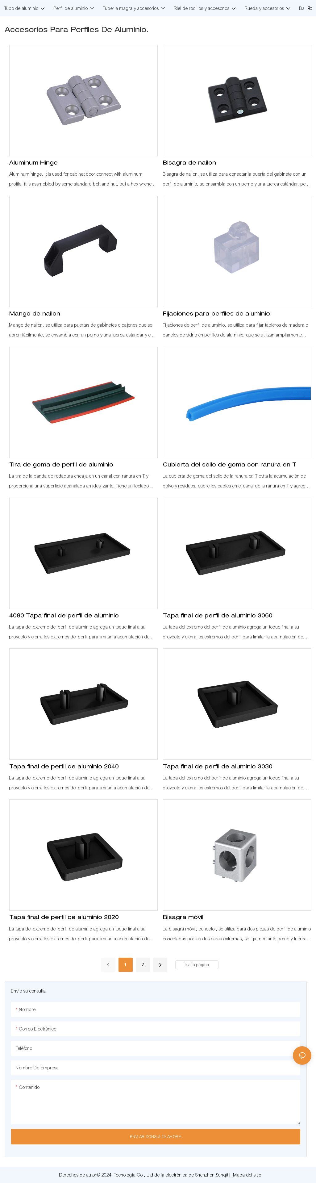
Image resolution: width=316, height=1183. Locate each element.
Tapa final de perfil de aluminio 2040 (64, 767)
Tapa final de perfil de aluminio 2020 (64, 918)
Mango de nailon (34, 314)
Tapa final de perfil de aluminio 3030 (217, 767)
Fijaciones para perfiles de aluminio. (217, 314)
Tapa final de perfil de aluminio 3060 (217, 616)
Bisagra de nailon (189, 163)
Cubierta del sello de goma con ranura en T (230, 465)
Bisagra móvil (183, 918)
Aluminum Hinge (33, 163)
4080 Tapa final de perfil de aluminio (64, 616)
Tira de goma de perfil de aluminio (61, 465)
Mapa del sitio (247, 1175)
